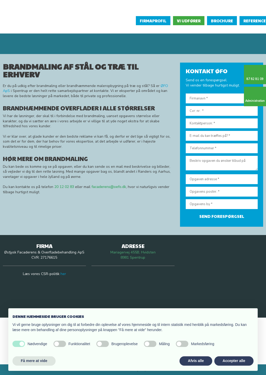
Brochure (222, 20)
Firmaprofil (153, 20)
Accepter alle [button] (234, 361)
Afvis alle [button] (196, 361)
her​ (63, 273)
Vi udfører (189, 20)
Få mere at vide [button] (34, 361)
